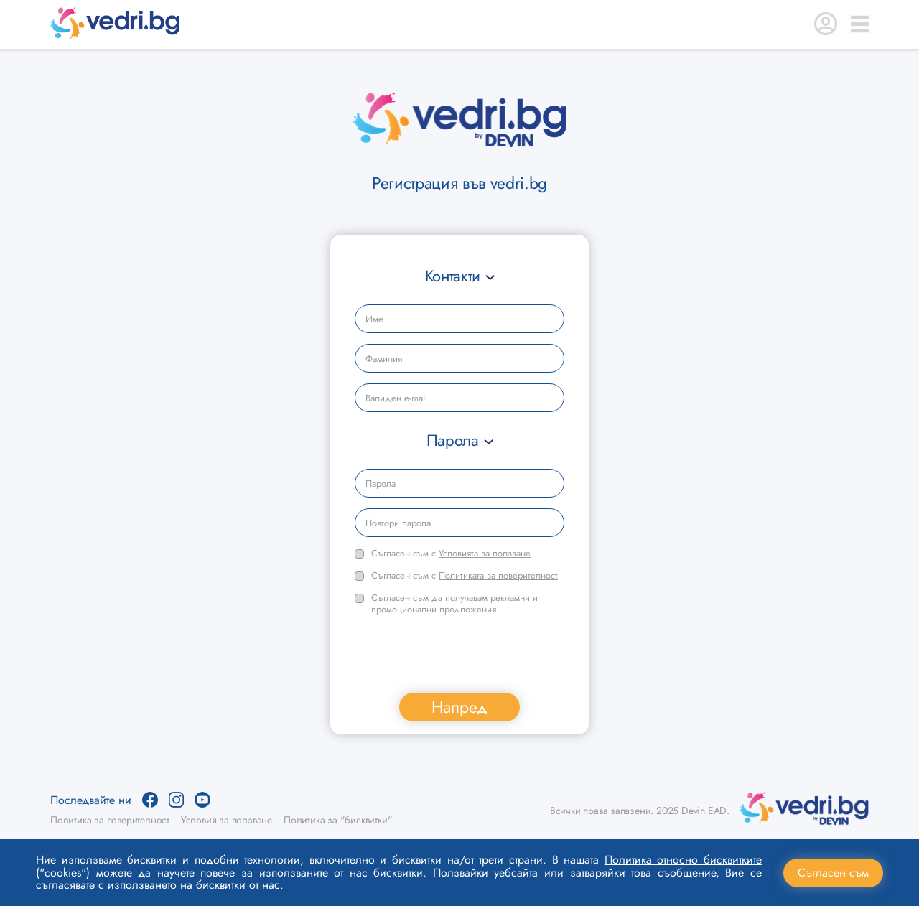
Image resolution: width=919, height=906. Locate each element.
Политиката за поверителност (498, 575)
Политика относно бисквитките (683, 859)
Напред (459, 707)
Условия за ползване (226, 820)
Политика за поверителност (109, 820)
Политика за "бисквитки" (338, 820)
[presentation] (464, 654)
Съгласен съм (833, 872)
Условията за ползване (485, 553)
